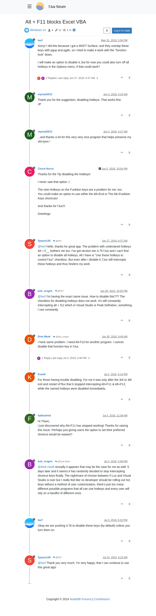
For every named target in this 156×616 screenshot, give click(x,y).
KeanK (42, 374)
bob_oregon (45, 291)
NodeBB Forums (80, 599)
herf (40, 40)
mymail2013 (45, 94)
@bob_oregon (61, 337)
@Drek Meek (62, 461)
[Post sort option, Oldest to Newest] (106, 31)
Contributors (102, 599)
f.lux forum (57, 7)
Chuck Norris (46, 168)
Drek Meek (44, 336)
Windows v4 (38, 30)
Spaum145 (44, 240)
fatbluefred (44, 415)
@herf (57, 241)
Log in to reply (122, 30)
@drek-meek (46, 467)
